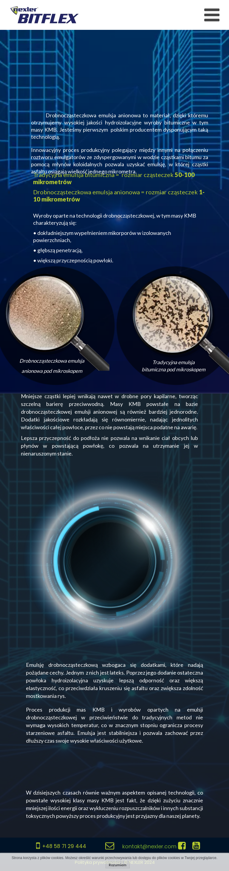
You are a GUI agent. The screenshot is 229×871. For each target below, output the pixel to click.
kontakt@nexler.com (149, 846)
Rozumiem (117, 865)
